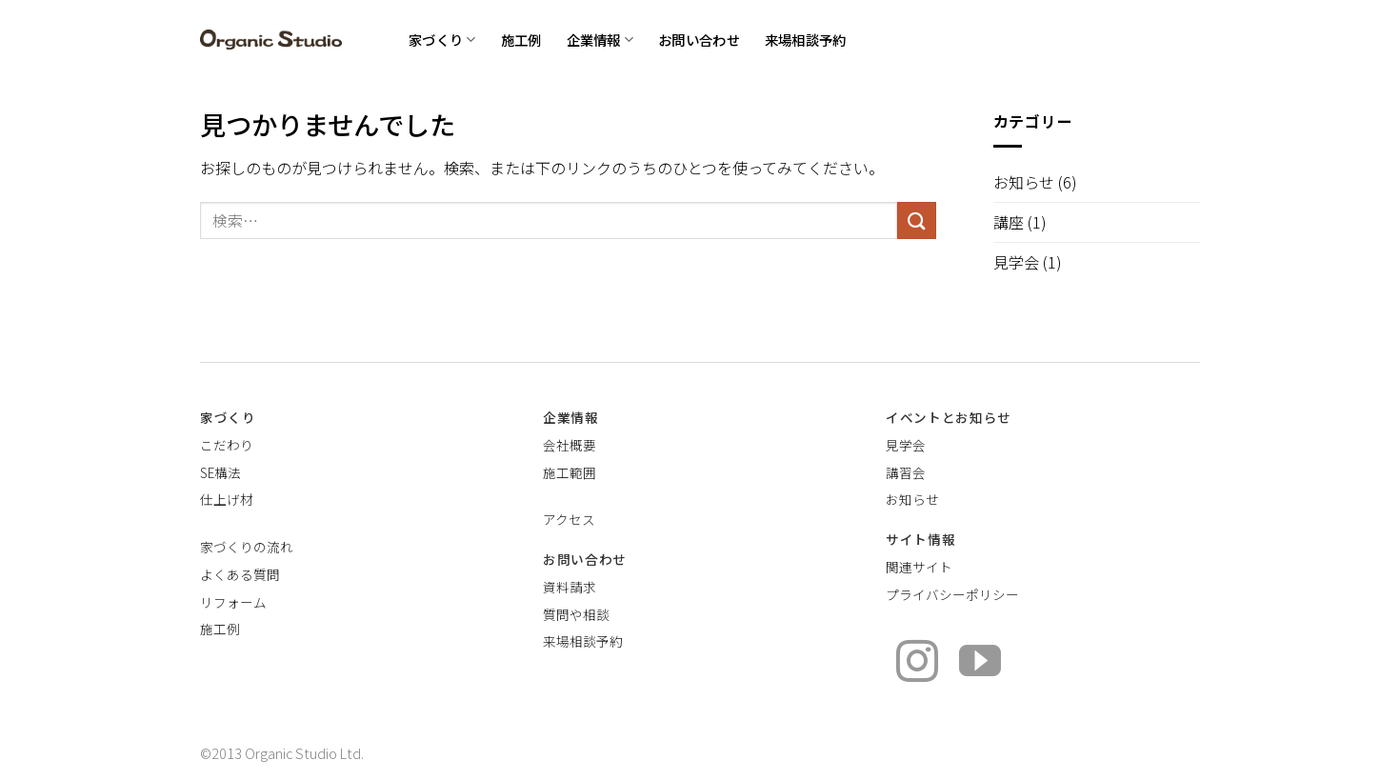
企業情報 (600, 40)
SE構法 (220, 472)
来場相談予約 (806, 40)
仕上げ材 (226, 499)
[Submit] (916, 220)
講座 (1008, 221)
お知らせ (1023, 181)
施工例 (521, 40)
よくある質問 (240, 574)
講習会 (906, 472)
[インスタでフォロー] (917, 664)
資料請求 (569, 586)
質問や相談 (576, 614)
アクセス (569, 519)
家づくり (442, 40)
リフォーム (233, 601)
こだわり (226, 444)
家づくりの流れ (246, 546)
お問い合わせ (699, 40)
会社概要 (569, 444)
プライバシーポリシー (952, 594)
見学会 (1016, 261)
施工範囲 (569, 472)
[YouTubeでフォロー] (980, 664)
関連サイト (919, 566)
